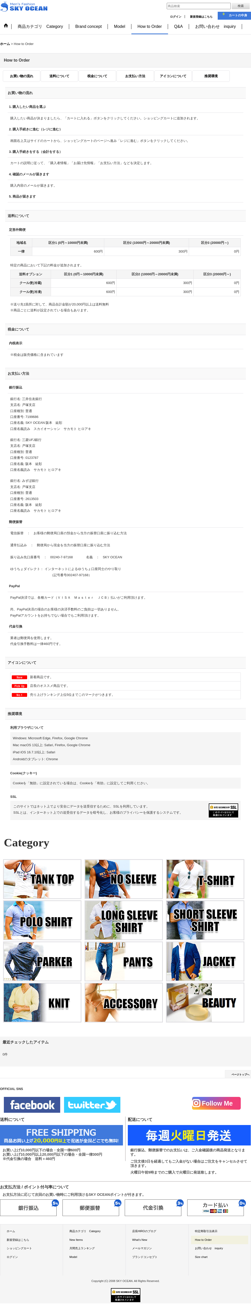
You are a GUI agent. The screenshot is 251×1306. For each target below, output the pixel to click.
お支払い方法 (135, 76)
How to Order (203, 1239)
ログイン (175, 16)
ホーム (11, 1231)
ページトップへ (240, 1074)
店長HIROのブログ (144, 1231)
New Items (76, 1239)
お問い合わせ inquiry (209, 1248)
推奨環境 (211, 76)
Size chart (201, 1256)
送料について (59, 76)
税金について (97, 76)
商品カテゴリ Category (85, 1231)
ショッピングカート (19, 1248)
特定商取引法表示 (206, 1231)
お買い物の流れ (21, 76)
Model (73, 1256)
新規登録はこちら (201, 16)
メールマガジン (142, 1248)
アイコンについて (173, 76)
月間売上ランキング (82, 1248)
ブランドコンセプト (145, 1256)
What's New (139, 1239)
